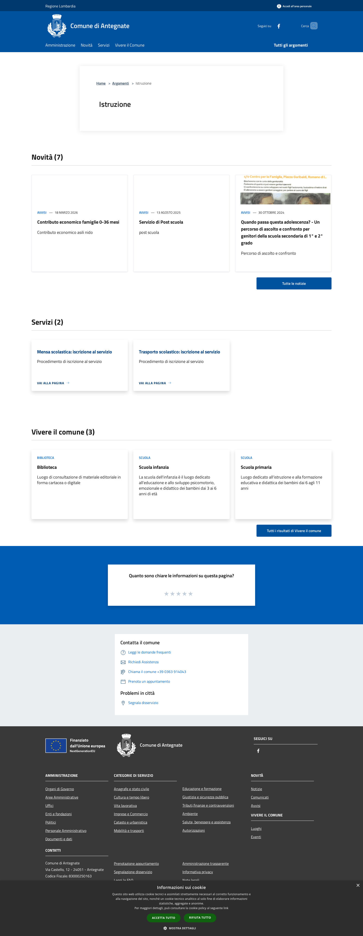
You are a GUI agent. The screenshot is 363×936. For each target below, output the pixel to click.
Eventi (256, 837)
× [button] (358, 885)
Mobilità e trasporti (129, 830)
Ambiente (190, 813)
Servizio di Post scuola (161, 221)
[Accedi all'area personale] (294, 6)
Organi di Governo (59, 789)
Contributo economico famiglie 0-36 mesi (78, 221)
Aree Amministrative (61, 797)
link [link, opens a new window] (226, 908)
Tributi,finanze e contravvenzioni (208, 805)
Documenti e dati (58, 839)
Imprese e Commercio (131, 814)
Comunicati (260, 797)
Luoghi (256, 828)
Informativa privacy (197, 872)
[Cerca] (312, 25)
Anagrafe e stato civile (131, 789)
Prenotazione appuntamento (136, 863)
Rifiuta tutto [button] (200, 918)
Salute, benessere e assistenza (206, 822)
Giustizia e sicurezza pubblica (205, 797)
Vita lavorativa (125, 805)
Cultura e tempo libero (131, 797)
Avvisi (42, 212)
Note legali (190, 880)
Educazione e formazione (202, 788)
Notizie (256, 789)
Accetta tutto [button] (163, 918)
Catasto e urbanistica (130, 822)
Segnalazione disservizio (133, 872)
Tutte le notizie (294, 283)
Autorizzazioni (193, 830)
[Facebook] (270, 25)
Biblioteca (45, 457)
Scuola (144, 457)
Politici (50, 822)
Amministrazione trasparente (205, 863)
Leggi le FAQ (123, 880)
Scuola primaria (256, 467)
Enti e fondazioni (58, 814)
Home (101, 83)
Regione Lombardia (60, 6)
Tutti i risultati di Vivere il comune (294, 530)
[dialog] (181, 908)
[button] (181, 928)
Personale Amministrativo (65, 830)
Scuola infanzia (154, 467)
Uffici (49, 805)
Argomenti (120, 83)
